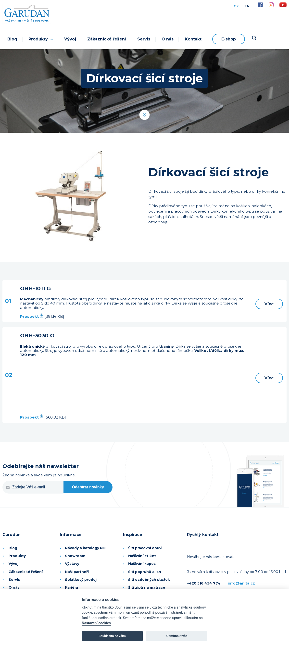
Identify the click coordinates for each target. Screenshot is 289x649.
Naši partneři (77, 572)
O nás (168, 39)
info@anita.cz (241, 583)
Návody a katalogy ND (85, 548)
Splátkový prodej (81, 579)
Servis (143, 39)
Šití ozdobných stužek (149, 579)
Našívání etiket (142, 556)
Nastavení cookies (96, 623)
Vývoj (70, 39)
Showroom (75, 556)
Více (269, 304)
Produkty (40, 39)
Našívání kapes (142, 563)
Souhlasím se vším (112, 636)
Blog (12, 39)
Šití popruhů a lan (144, 572)
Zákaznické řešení (106, 39)
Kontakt (193, 39)
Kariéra (71, 587)
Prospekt (32, 316)
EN (247, 6)
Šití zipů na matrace (146, 587)
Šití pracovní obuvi (145, 548)
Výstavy (72, 563)
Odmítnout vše (176, 636)
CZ (236, 6)
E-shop (228, 39)
